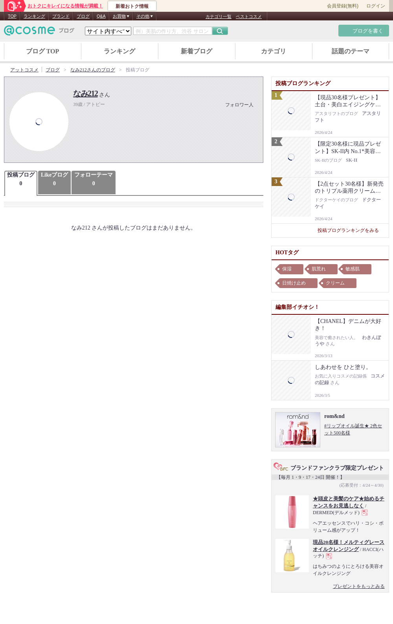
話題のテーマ (350, 51)
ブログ (83, 16)
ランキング (34, 16)
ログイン (375, 6)
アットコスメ (24, 70)
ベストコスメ (249, 16)
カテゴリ (273, 51)
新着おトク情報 (132, 6)
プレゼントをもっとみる (359, 586)
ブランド (61, 16)
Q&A (101, 16)
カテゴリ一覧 (218, 16)
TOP (12, 16)
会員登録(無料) (342, 6)
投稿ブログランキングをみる (351, 230)
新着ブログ (196, 51)
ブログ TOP (42, 51)
